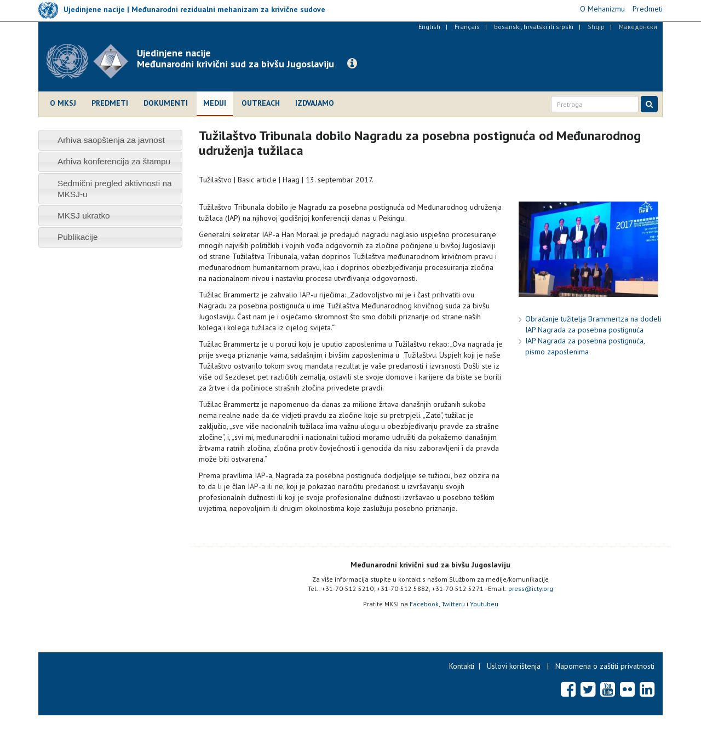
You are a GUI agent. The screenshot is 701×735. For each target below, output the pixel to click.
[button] (352, 63)
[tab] (110, 140)
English (429, 26)
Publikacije (78, 237)
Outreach (261, 103)
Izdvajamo (314, 103)
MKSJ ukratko (84, 215)
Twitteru (453, 604)
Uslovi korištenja (514, 666)
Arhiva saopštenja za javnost (111, 140)
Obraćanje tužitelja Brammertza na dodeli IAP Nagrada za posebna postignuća (593, 324)
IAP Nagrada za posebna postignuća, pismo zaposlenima (585, 346)
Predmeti (109, 103)
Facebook (424, 604)
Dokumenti (165, 103)
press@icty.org (530, 588)
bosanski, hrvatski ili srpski (533, 26)
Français (467, 26)
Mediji (214, 103)
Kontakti (461, 666)
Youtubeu (484, 604)
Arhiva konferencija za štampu (114, 161)
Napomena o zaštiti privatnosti (604, 666)
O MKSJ (63, 103)
